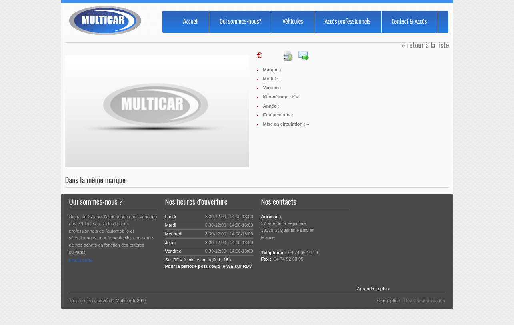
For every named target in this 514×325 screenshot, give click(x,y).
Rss (291, 275)
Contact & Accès (409, 21)
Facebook (278, 275)
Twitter (265, 275)
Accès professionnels (347, 21)
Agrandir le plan (373, 288)
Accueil (191, 21)
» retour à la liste (425, 44)
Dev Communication (424, 300)
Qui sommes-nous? (240, 21)
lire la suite (81, 260)
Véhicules (292, 21)
